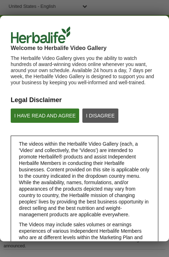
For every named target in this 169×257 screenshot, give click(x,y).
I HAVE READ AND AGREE (45, 116)
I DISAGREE (100, 116)
